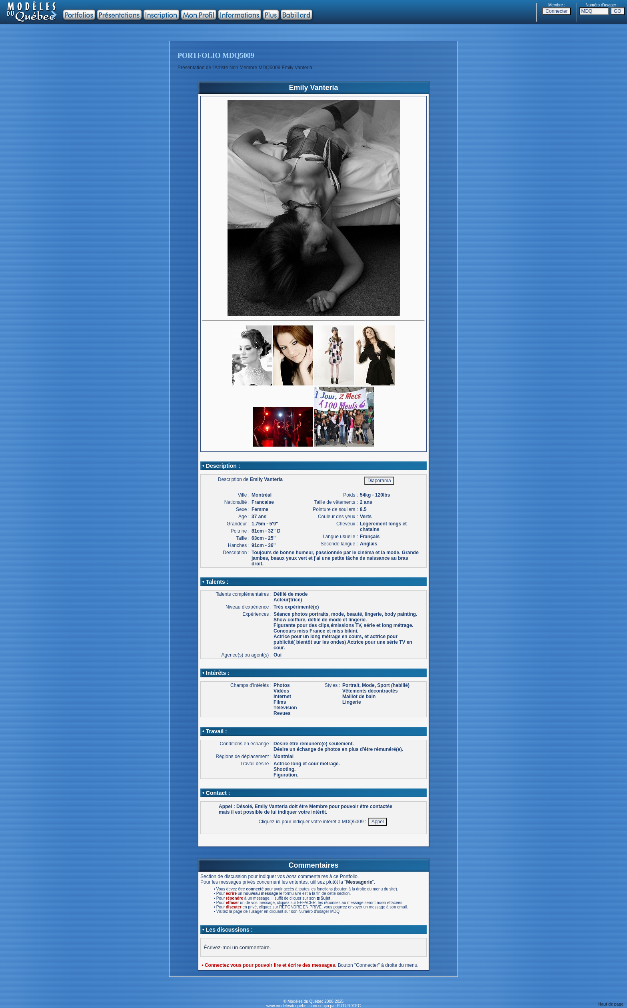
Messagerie (359, 882)
